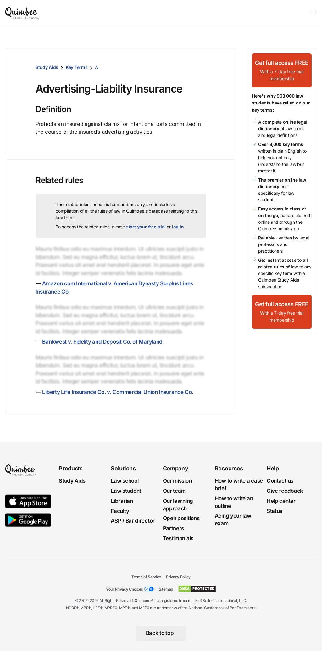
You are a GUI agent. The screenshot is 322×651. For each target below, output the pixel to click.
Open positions (181, 518)
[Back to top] (161, 633)
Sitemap (166, 589)
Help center (281, 501)
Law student (126, 491)
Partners (173, 528)
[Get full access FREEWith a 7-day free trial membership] (282, 70)
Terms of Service (146, 577)
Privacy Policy (178, 577)
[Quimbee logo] (22, 12)
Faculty (120, 511)
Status (274, 511)
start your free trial (146, 226)
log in (178, 226)
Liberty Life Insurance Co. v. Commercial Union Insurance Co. (117, 392)
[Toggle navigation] (312, 11)
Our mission (177, 481)
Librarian (122, 501)
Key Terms (76, 67)
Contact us (280, 481)
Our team (174, 491)
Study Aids (47, 67)
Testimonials (178, 538)
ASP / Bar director (133, 521)
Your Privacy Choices (124, 589)
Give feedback (285, 491)
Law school (124, 481)
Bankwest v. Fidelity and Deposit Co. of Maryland (102, 342)
